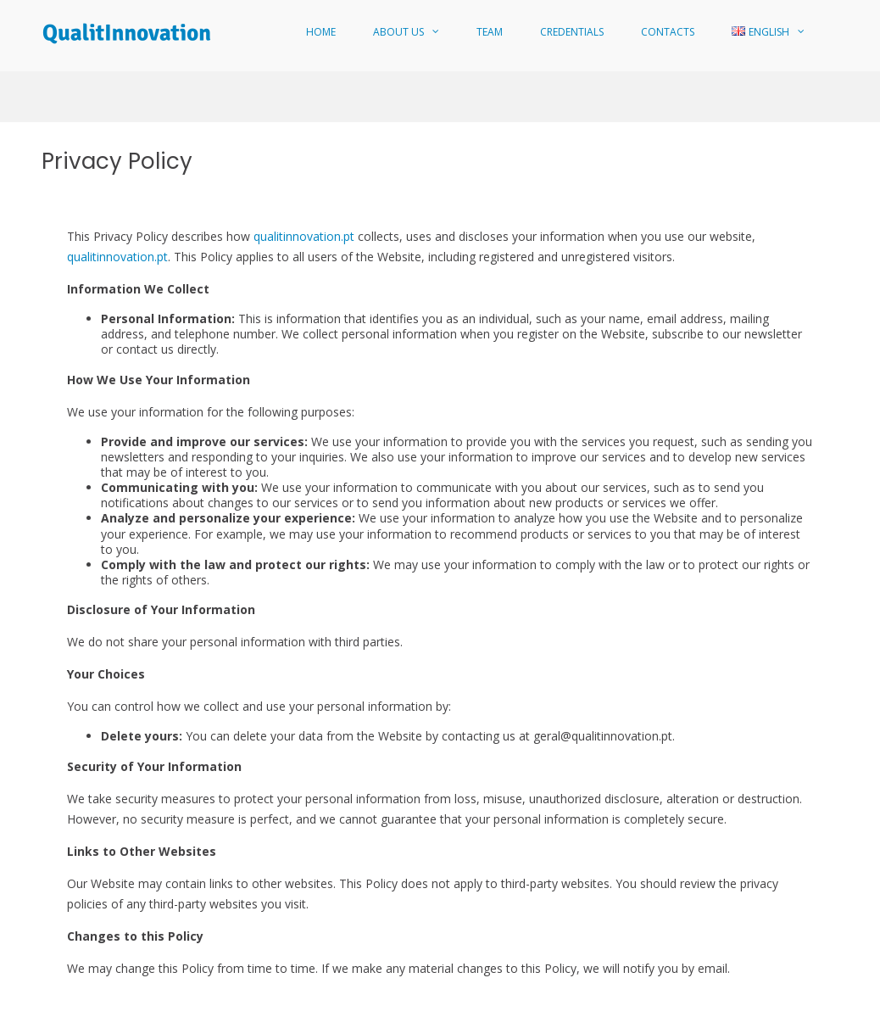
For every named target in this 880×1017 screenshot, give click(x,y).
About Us (398, 32)
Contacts (667, 32)
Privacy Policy (806, 997)
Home (321, 32)
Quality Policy (730, 997)
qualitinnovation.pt (303, 165)
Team (489, 32)
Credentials (572, 32)
